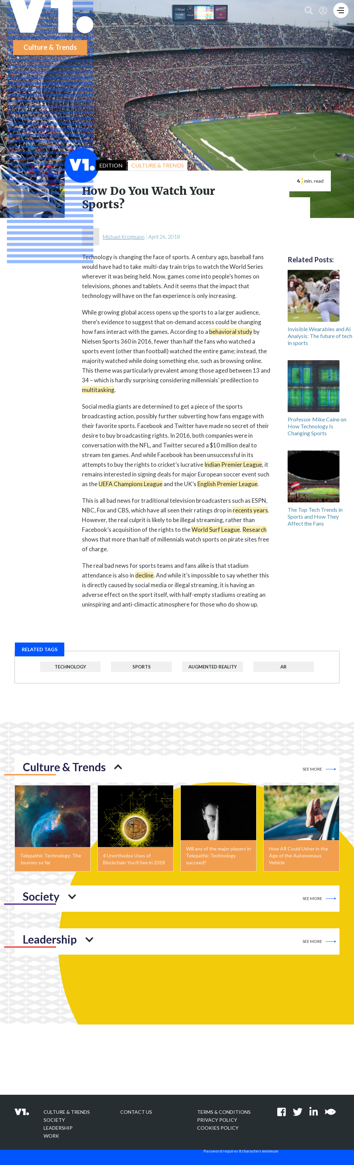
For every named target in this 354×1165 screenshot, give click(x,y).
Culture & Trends (67, 1112)
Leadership (58, 1128)
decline (144, 575)
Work (51, 1136)
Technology (70, 667)
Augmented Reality (212, 667)
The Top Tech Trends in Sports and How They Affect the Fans (315, 516)
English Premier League (227, 484)
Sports (141, 667)
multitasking (98, 389)
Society (54, 1120)
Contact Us (136, 1112)
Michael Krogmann (124, 237)
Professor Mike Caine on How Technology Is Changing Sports (317, 426)
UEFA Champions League (130, 484)
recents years (250, 510)
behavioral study (230, 331)
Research (254, 529)
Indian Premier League (233, 464)
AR (283, 667)
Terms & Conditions (224, 1112)
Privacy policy (217, 1120)
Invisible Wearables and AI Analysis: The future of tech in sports (320, 336)
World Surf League (216, 529)
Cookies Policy (218, 1128)
